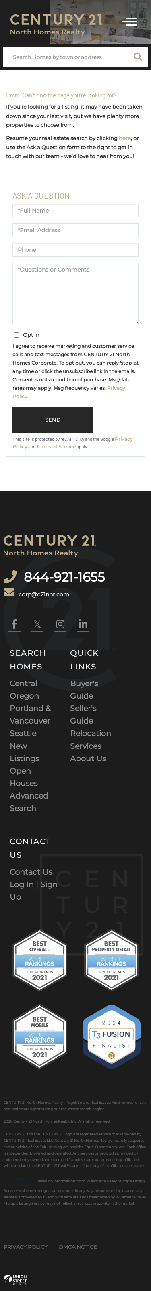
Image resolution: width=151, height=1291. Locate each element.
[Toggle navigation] (129, 21)
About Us (88, 758)
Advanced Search (29, 802)
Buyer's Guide (84, 690)
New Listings (24, 752)
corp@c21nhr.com (36, 593)
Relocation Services (90, 739)
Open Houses (23, 777)
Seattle (23, 733)
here (125, 138)
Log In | (25, 884)
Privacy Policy (26, 1247)
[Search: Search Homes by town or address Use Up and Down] (65, 57)
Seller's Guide (83, 714)
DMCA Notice (78, 1247)
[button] (138, 57)
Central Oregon (24, 690)
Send (53, 420)
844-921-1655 (63, 577)
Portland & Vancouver (30, 714)
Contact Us (31, 872)
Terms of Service (56, 447)
